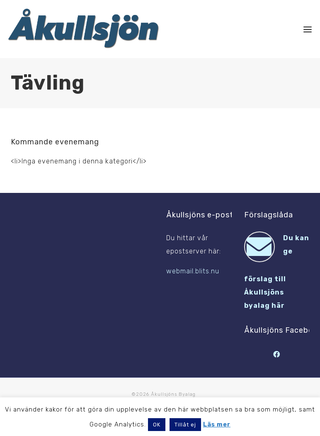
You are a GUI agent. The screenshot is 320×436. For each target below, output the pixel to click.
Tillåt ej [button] (185, 424)
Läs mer (216, 424)
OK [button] (156, 424)
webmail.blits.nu (192, 271)
